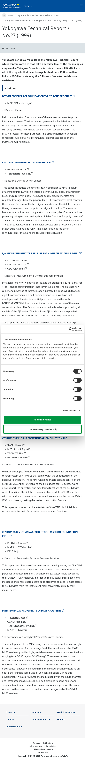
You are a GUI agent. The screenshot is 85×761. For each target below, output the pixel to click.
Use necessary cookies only (42, 429)
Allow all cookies (42, 419)
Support (61, 719)
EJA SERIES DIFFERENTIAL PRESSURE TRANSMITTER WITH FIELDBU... (42, 253)
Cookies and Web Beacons (42, 749)
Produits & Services (66, 712)
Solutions (36, 712)
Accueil (11, 15)
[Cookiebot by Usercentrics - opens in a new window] (69, 329)
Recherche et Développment (45, 15)
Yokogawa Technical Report (18, 20)
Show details (69, 410)
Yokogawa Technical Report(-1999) (50, 20)
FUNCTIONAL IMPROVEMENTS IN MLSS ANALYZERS (33, 610)
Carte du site (42, 752)
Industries (11, 712)
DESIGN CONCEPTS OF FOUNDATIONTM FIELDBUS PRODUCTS (38, 96)
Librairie (10, 719)
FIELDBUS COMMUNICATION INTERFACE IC (28, 162)
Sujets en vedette (40, 719)
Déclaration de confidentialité (43, 746)
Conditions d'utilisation (42, 743)
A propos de (23, 15)
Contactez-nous (14, 726)
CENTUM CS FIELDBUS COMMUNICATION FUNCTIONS (34, 438)
